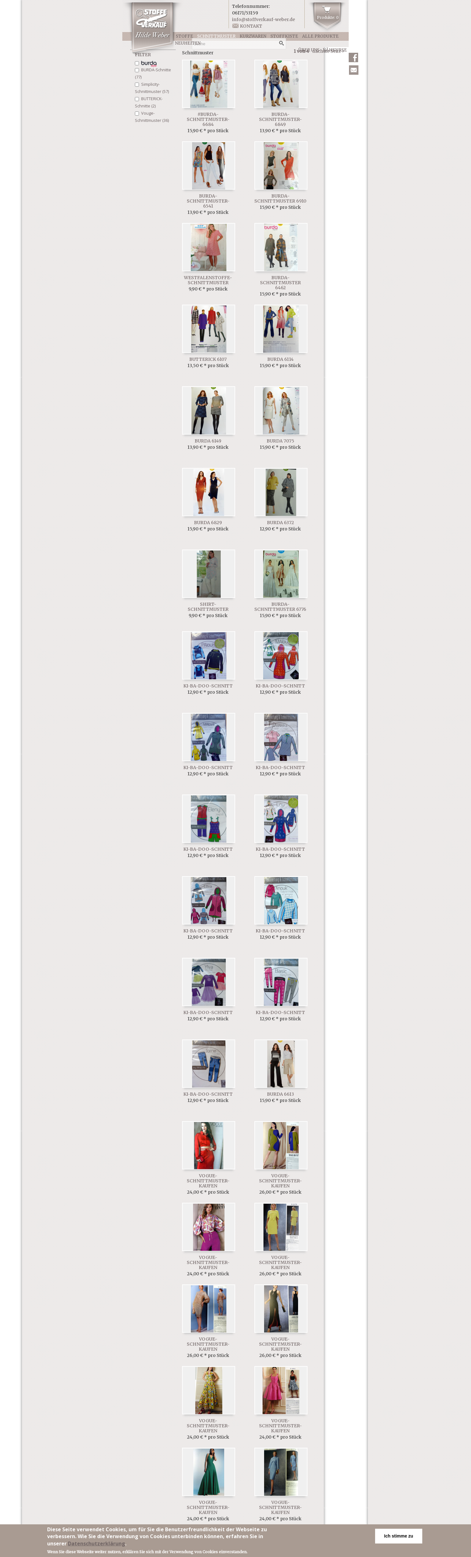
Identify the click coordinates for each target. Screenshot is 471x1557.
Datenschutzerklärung (96, 1543)
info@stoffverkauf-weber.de (263, 19)
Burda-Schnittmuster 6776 (280, 606)
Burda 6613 (280, 1094)
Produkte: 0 (328, 17)
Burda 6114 (280, 359)
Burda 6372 (280, 522)
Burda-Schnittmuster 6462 (280, 282)
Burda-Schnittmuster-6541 (208, 201)
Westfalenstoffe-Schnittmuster (208, 280)
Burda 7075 (280, 441)
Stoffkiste (284, 36)
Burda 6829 (208, 522)
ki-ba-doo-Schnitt (208, 686)
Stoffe (184, 36)
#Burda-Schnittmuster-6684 (208, 119)
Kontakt (251, 26)
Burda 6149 (208, 441)
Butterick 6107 (208, 359)
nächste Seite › (328, 51)
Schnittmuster (216, 36)
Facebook (353, 57)
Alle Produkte (320, 36)
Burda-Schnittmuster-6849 (280, 119)
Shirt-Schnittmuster (208, 606)
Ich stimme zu (398, 1535)
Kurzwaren (253, 36)
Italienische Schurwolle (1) (149, 64)
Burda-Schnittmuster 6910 (280, 198)
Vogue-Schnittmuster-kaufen (208, 1181)
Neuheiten (188, 43)
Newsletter (353, 70)
